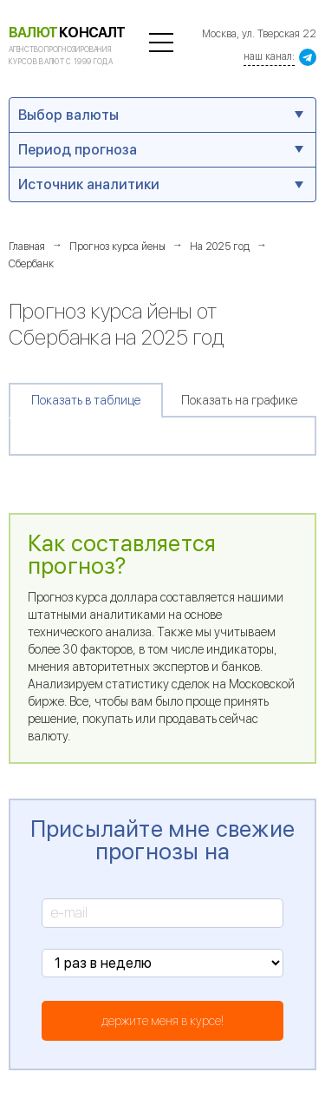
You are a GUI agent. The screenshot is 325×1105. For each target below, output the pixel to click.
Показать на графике (239, 400)
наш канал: (269, 56)
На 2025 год (220, 246)
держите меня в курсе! (162, 1021)
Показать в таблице (85, 400)
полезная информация (161, 42)
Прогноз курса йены (117, 246)
